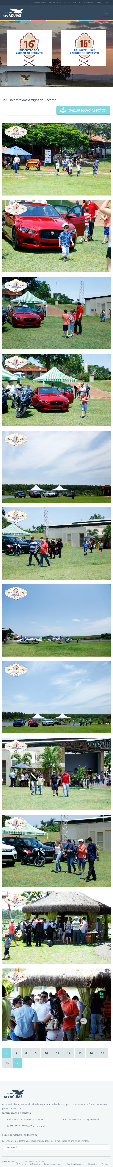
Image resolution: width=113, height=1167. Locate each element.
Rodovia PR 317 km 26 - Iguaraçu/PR (46, 2)
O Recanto (21, 1164)
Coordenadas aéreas (75, 1164)
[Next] (17, 1063)
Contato (105, 1164)
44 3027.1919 (70, 2)
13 (80, 1053)
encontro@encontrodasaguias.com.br (95, 2)
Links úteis (92, 1164)
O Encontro (35, 1164)
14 (91, 1053)
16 (7, 1063)
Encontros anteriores (53, 1164)
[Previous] (6, 1053)
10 (46, 1053)
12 (68, 1053)
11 (57, 1053)
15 (102, 1053)
